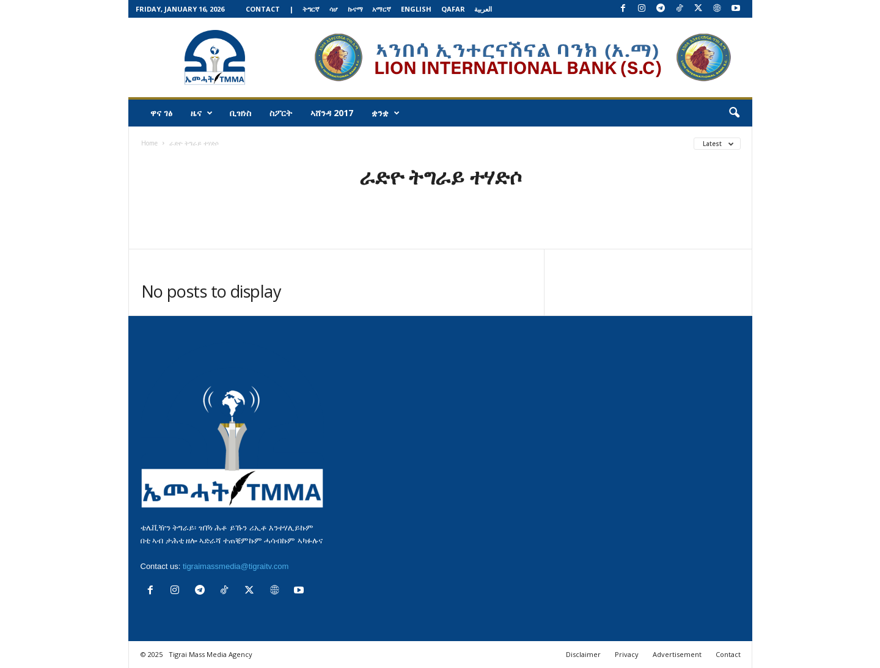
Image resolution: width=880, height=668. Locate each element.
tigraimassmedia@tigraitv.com (235, 566)
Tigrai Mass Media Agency (210, 654)
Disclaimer (583, 654)
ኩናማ (355, 8)
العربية (483, 8)
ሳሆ (333, 8)
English (416, 8)
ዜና (202, 113)
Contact (263, 8)
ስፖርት (281, 113)
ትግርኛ (311, 8)
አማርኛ (381, 8)
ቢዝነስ (240, 113)
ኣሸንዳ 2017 (331, 113)
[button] (734, 113)
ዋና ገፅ (161, 113)
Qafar (453, 8)
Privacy (627, 654)
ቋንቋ (386, 113)
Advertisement (677, 654)
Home (149, 143)
